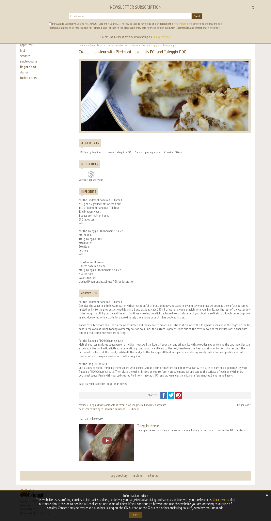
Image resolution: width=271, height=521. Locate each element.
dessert (25, 75)
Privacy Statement (183, 23)
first (23, 51)
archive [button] (138, 474)
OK (135, 515)
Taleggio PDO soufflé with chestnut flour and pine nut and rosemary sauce (127, 405)
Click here (219, 499)
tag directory (119, 474)
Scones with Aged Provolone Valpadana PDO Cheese (112, 409)
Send (197, 16)
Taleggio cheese (148, 425)
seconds (25, 57)
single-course (29, 63)
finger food (28, 69)
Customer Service (162, 37)
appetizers (27, 45)
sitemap (153, 474)
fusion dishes (28, 81)
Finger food (96, 45)
